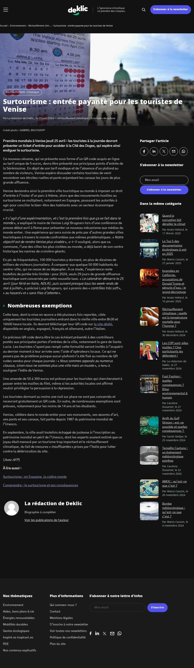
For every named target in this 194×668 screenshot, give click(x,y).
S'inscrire (157, 607)
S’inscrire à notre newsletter (69, 624)
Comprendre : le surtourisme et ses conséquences (40, 485)
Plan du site (58, 643)
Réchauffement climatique (22, 92)
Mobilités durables (15, 624)
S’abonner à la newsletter (170, 9)
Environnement (13, 605)
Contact (55, 611)
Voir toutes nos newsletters (68, 630)
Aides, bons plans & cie (18, 611)
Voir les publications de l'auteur (47, 520)
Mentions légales (61, 618)
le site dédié (103, 324)
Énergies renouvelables (19, 618)
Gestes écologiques (16, 630)
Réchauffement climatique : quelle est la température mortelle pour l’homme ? (174, 318)
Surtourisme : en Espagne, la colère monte (35, 477)
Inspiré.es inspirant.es (18, 637)
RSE (6, 643)
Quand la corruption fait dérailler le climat (173, 220)
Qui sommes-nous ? (63, 605)
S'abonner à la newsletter (164, 190)
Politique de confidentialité (68, 637)
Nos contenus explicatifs (19, 650)
